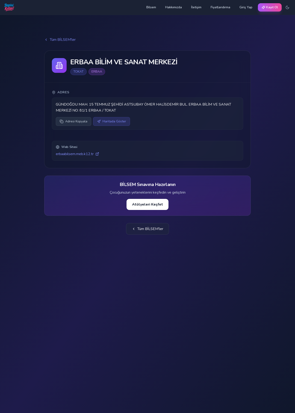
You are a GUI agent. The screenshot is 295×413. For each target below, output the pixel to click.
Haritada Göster (111, 121)
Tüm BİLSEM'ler (60, 39)
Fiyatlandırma (220, 7)
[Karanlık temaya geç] (287, 7)
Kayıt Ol (270, 7)
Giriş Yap (245, 7)
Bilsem (151, 7)
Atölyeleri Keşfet (147, 204)
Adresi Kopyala (73, 121)
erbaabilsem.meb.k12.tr (77, 153)
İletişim (196, 7)
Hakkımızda (173, 7)
